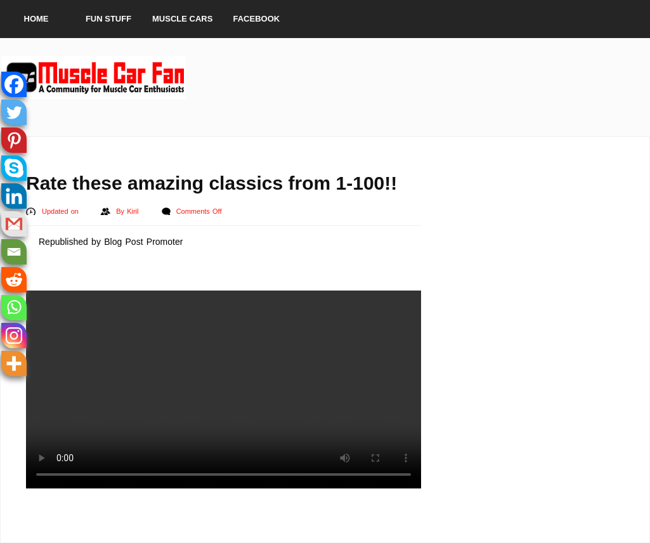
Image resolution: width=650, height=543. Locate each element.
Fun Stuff (108, 18)
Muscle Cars (182, 18)
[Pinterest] (14, 140)
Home (36, 18)
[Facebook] (14, 84)
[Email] (14, 252)
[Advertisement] (418, 77)
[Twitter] (14, 112)
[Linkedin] (14, 196)
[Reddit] (14, 279)
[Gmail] (14, 224)
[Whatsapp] (14, 307)
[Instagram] (14, 335)
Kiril (134, 211)
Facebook (256, 18)
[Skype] (14, 168)
